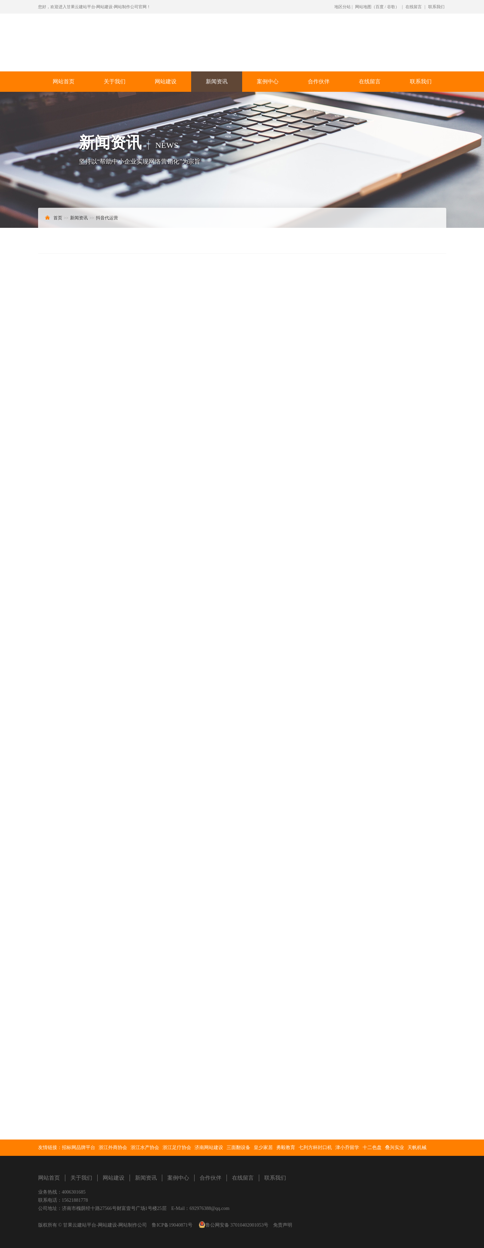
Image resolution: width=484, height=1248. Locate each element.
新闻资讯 (217, 81)
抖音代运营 (107, 217)
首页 (57, 217)
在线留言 (413, 6)
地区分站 (342, 6)
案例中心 (268, 81)
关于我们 (115, 81)
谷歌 (391, 6)
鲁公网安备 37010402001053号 (237, 1225)
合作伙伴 (319, 81)
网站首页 (63, 81)
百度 (379, 6)
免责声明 (282, 1225)
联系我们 (436, 6)
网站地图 (363, 6)
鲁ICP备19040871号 (172, 1225)
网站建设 (166, 81)
